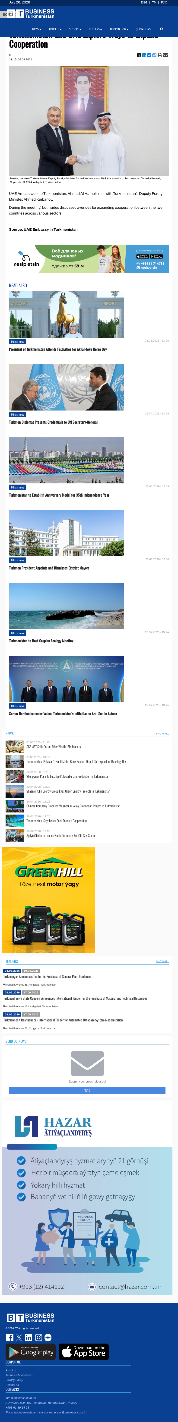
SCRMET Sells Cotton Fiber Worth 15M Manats (53, 746)
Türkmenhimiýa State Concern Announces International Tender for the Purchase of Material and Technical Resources (75, 998)
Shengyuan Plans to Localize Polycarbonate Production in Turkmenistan (67, 776)
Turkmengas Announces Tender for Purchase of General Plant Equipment (48, 976)
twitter (19, 1337)
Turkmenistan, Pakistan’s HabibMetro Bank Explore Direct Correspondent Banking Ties (76, 761)
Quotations (143, 29)
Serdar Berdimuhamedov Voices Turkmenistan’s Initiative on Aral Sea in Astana (63, 713)
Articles (55, 29)
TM (154, 2)
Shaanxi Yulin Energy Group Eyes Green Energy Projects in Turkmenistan (68, 791)
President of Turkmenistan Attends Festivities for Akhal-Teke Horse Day (58, 349)
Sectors (75, 29)
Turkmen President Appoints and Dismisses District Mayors (49, 568)
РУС (164, 2)
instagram (38, 1337)
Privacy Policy (14, 1380)
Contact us (12, 1385)
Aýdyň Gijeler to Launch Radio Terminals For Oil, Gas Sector (61, 835)
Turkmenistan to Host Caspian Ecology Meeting (41, 641)
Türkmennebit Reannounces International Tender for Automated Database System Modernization (63, 1019)
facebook (10, 1337)
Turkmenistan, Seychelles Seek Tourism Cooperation (56, 820)
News (10, 733)
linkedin (28, 1337)
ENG (144, 2)
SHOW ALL (162, 733)
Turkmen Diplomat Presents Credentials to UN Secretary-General (53, 422)
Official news (17, 341)
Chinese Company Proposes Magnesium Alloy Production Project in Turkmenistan (73, 805)
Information (118, 29)
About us (11, 1370)
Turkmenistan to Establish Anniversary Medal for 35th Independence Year (59, 495)
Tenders (12, 961)
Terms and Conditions (19, 1375)
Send (87, 1090)
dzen (47, 1337)
